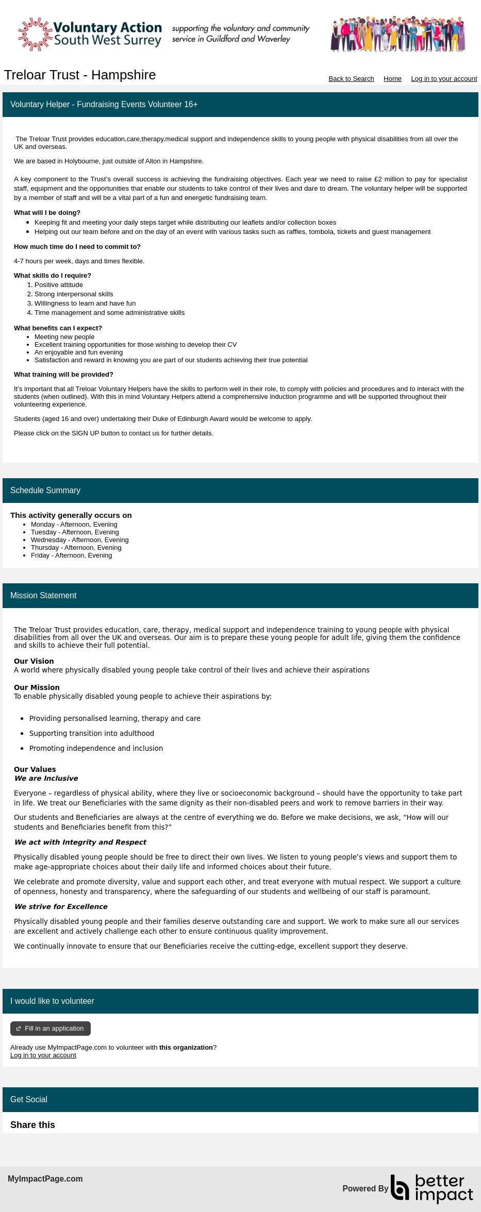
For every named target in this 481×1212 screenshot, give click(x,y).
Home (393, 78)
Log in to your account (444, 78)
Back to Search (351, 78)
